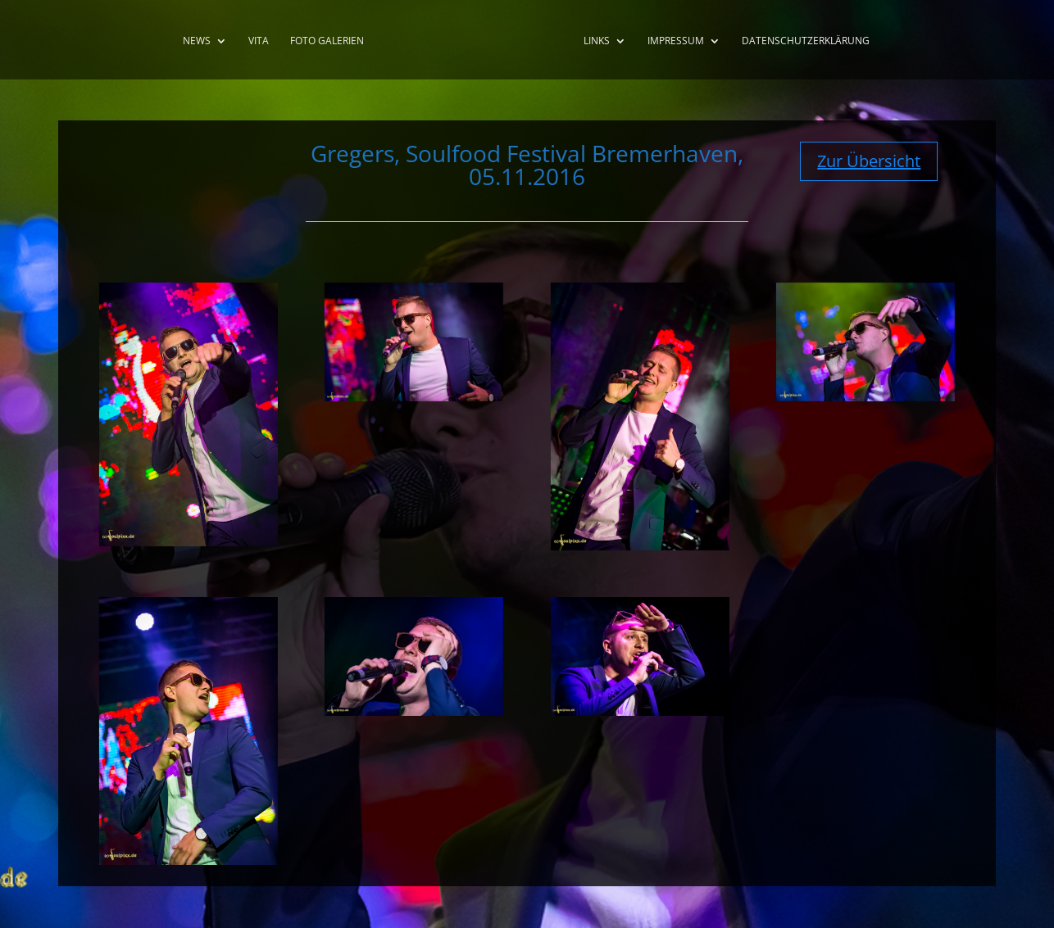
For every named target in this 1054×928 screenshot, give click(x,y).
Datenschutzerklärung (806, 41)
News (197, 41)
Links (597, 41)
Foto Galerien (327, 41)
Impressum (675, 41)
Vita (258, 41)
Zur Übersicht (868, 161)
